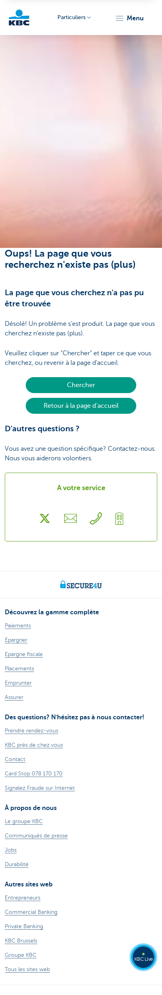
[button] (129, 18)
